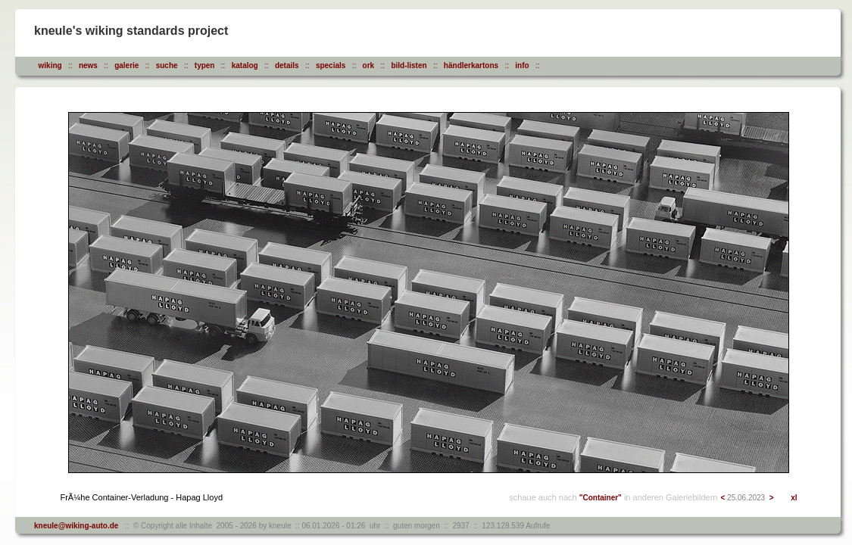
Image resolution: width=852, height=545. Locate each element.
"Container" (600, 498)
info (522, 65)
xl (794, 498)
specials (330, 65)
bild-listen (408, 65)
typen (205, 65)
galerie (126, 65)
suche (167, 65)
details (287, 65)
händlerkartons (471, 65)
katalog (245, 65)
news (88, 65)
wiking (50, 65)
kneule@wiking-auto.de (76, 526)
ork (369, 65)
